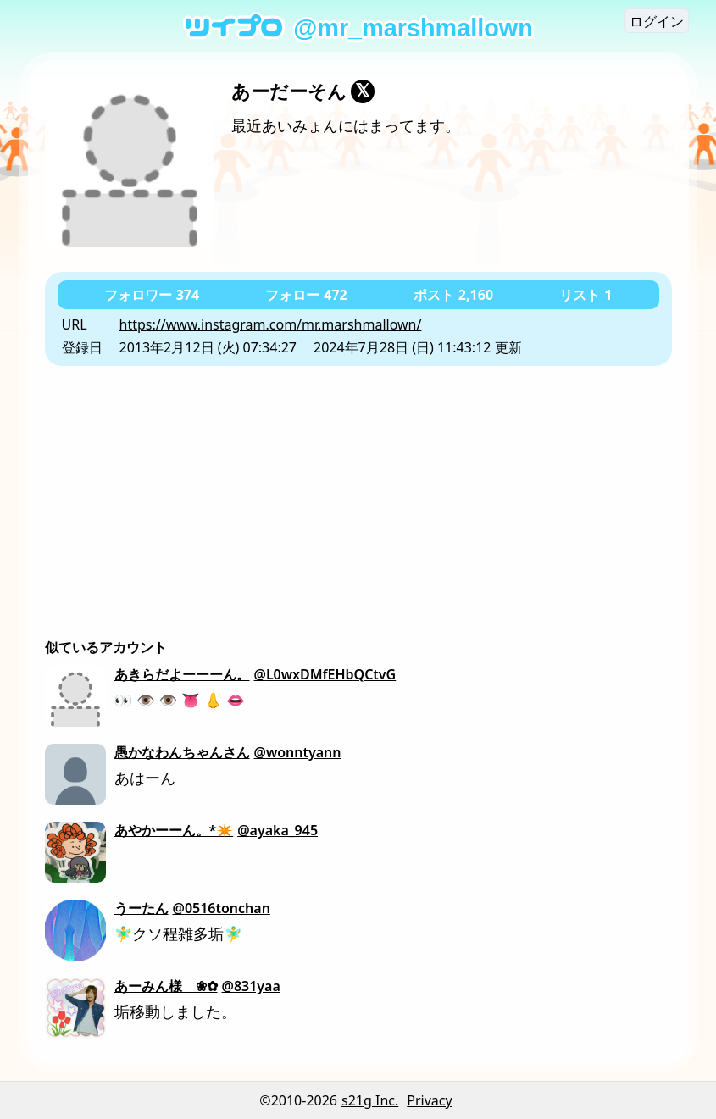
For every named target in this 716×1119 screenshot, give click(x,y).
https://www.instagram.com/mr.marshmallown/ (270, 324)
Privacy (429, 1100)
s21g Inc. (369, 1100)
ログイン (657, 21)
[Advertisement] (358, 493)
